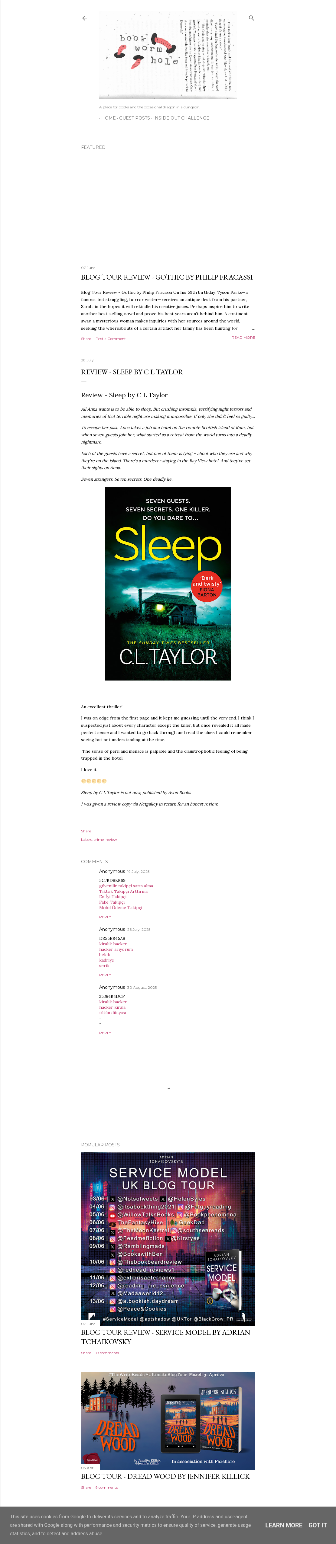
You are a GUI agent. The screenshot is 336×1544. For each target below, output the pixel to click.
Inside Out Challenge (179, 118)
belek (104, 954)
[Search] (251, 17)
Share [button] (86, 338)
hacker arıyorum (116, 949)
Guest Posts (132, 118)
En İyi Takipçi (112, 896)
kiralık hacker (113, 944)
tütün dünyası (112, 1012)
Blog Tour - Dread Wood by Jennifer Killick (165, 1476)
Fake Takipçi (112, 902)
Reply (105, 917)
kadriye (106, 960)
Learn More (283, 1525)
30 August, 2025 (142, 987)
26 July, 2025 (138, 929)
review (111, 839)
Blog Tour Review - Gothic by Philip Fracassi (167, 277)
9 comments (107, 1487)
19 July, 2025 (138, 871)
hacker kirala (112, 1007)
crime (99, 839)
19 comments (107, 1352)
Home (106, 118)
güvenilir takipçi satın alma (126, 886)
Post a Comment (111, 338)
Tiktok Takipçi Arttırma (123, 891)
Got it (317, 1525)
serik (104, 965)
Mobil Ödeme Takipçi (120, 907)
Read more (243, 337)
